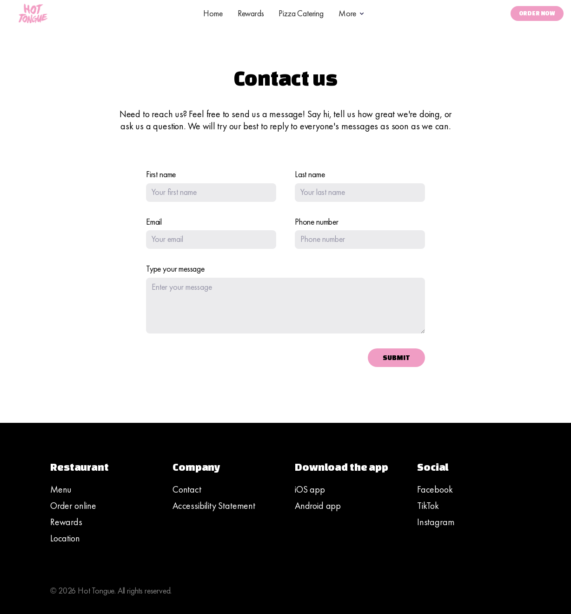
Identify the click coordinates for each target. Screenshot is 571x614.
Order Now (537, 13)
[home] (33, 13)
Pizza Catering (301, 13)
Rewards (251, 13)
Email (154, 222)
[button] (352, 13)
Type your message (175, 269)
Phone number (317, 222)
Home (212, 13)
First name (161, 174)
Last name (310, 174)
